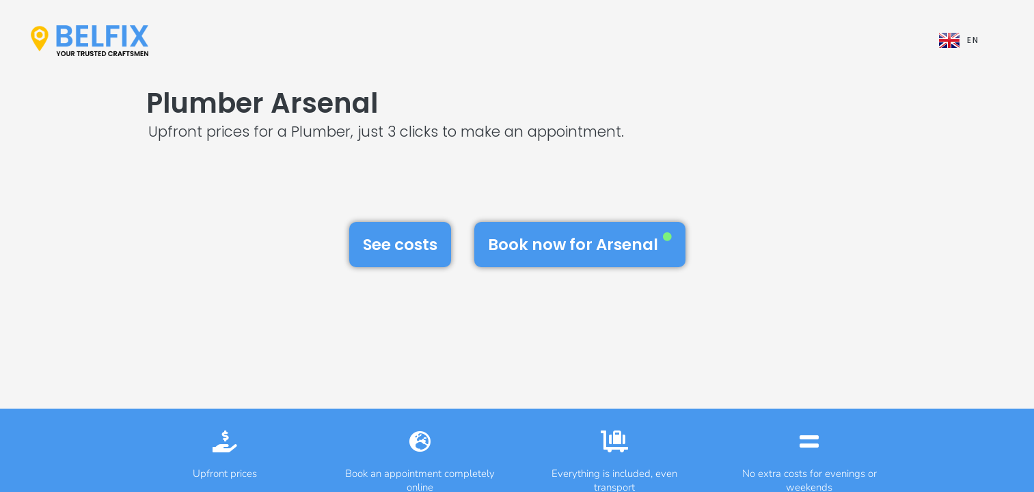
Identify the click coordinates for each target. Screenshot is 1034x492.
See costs (400, 245)
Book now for (580, 244)
